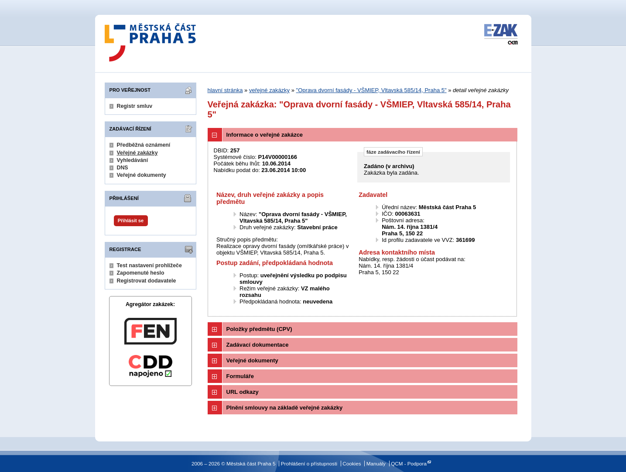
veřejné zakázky (269, 90)
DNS (122, 168)
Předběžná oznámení (144, 145)
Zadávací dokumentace (257, 344)
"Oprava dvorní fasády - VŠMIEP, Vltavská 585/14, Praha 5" (371, 90)
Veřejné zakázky (137, 153)
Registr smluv (135, 106)
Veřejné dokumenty (141, 175)
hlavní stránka (225, 90)
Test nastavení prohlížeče (149, 265)
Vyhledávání (132, 160)
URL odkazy (242, 392)
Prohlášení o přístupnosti (309, 463)
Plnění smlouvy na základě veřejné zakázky (284, 407)
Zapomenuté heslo (140, 273)
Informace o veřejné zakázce (264, 134)
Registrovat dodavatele (146, 281)
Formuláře (240, 376)
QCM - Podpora (409, 463)
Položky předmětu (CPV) (259, 329)
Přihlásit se (131, 220)
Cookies (351, 463)
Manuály (376, 463)
